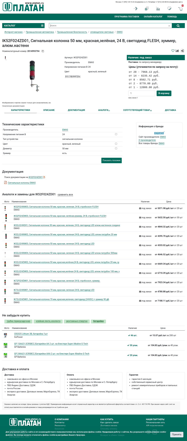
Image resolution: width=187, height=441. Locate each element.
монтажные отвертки (76, 321)
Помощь (172, 16)
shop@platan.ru (140, 2)
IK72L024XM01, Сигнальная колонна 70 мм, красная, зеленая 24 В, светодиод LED (54, 290)
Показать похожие (111, 160)
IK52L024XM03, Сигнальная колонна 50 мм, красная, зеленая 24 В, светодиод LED (54, 243)
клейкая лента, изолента (48, 321)
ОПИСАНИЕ (49, 110)
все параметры (72, 76)
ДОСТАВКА (170, 110)
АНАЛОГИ (104, 110)
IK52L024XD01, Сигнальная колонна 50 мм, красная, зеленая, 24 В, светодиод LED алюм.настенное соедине (67, 225)
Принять (176, 434)
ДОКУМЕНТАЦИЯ (76, 110)
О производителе (147, 140)
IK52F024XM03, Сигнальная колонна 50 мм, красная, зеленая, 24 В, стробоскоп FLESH (56, 207)
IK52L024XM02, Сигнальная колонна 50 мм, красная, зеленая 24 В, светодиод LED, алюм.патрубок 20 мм (65, 234)
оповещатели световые (102, 32)
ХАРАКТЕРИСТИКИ (20, 110)
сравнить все (65, 194)
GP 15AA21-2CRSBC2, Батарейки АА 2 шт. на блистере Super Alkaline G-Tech (51, 344)
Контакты (59, 422)
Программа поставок (126, 16)
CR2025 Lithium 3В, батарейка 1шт (31, 334)
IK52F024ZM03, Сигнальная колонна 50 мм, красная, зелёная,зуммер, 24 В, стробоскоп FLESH (60, 216)
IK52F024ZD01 (36, 177)
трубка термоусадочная (18, 321)
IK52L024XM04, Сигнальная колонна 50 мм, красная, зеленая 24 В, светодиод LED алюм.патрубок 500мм (65, 253)
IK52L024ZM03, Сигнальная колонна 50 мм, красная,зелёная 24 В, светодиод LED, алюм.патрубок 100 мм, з (67, 271)
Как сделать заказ (109, 422)
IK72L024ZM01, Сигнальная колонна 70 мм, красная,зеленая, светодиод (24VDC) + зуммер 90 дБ (61, 299)
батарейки (98, 321)
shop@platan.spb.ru (176, 2)
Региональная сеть (155, 422)
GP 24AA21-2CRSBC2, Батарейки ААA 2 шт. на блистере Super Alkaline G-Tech (51, 353)
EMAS (65, 130)
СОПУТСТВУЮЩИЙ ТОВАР (137, 110)
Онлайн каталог (153, 16)
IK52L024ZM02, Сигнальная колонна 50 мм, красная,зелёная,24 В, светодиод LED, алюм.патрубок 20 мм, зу (66, 262)
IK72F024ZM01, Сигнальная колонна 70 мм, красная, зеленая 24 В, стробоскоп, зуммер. (57, 281)
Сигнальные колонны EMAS (22, 183)
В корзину (164, 93)
